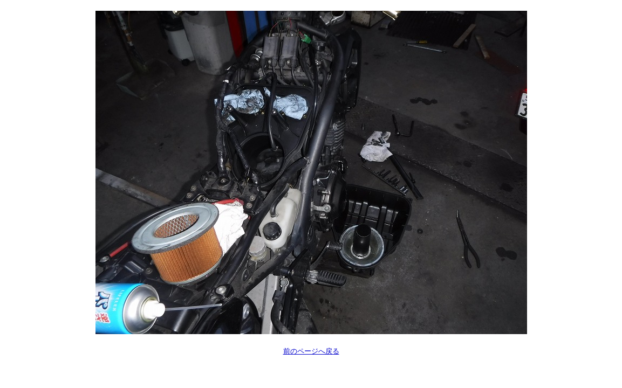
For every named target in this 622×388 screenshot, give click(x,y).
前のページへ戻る (311, 351)
